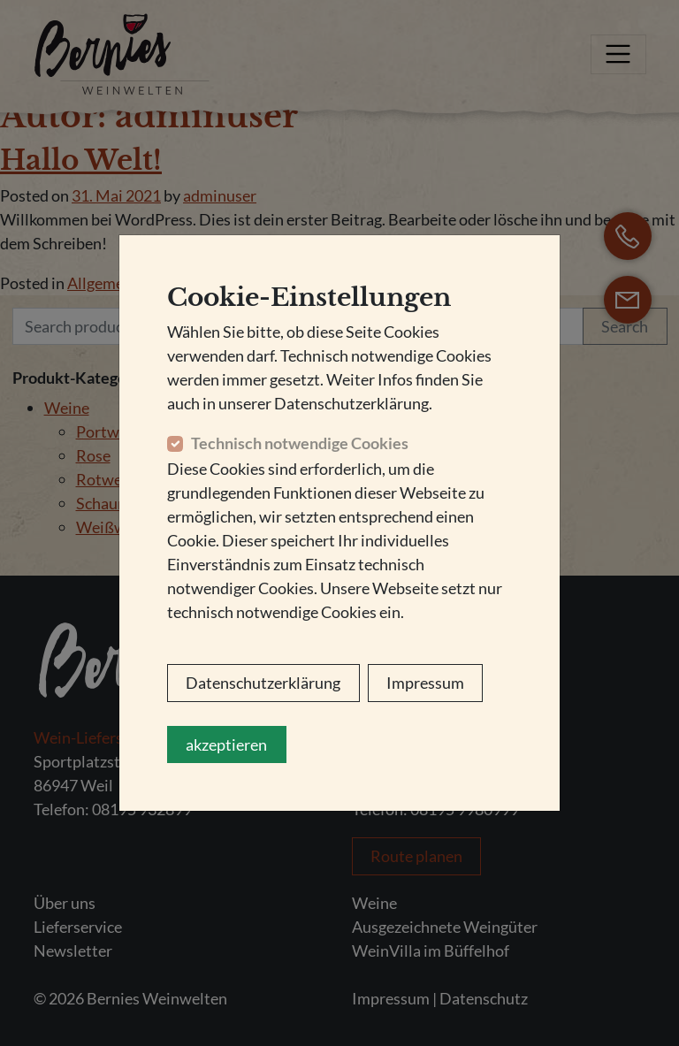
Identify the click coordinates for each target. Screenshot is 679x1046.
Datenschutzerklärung (263, 682)
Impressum (425, 682)
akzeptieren (226, 744)
